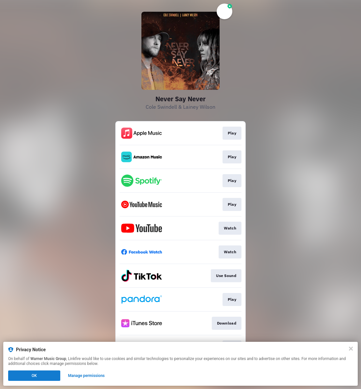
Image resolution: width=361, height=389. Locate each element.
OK (34, 375)
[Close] (351, 348)
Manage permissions (86, 375)
